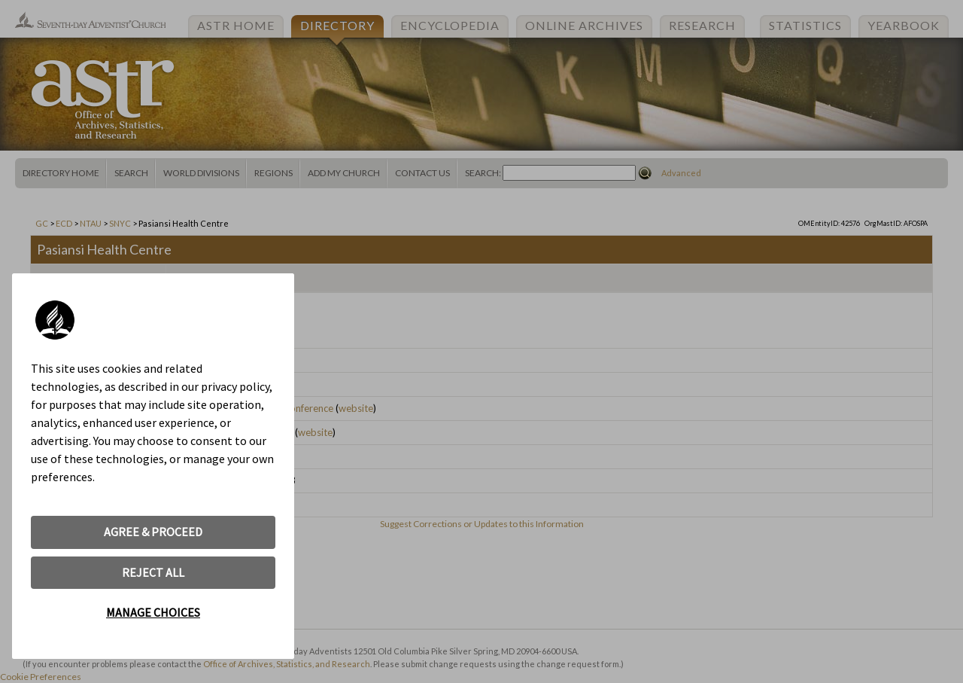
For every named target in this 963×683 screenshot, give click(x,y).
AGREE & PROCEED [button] (153, 531)
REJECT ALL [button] (153, 572)
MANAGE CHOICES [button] (153, 612)
